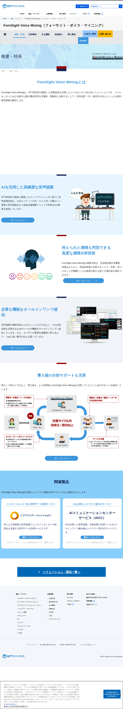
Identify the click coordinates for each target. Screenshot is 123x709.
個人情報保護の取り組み (48, 645)
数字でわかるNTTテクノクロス (96, 597)
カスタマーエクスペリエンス (27, 598)
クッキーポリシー (10, 704)
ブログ (70, 604)
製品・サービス (16, 19)
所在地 (51, 612)
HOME (4, 19)
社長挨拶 (52, 598)
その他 (20, 633)
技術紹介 (58, 34)
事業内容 (52, 608)
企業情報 (50, 594)
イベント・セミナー (73, 601)
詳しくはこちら (19, 220)
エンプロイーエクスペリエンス (28, 601)
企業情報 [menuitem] (49, 15)
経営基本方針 (53, 601)
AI (18, 619)
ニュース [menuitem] (73, 15)
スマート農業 (22, 612)
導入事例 (72, 34)
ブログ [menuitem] (86, 13)
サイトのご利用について (88, 645)
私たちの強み (90, 594)
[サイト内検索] (111, 6)
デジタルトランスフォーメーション (29, 605)
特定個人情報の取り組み (68, 645)
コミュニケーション (24, 626)
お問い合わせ (105, 34)
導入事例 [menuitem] (62, 13)
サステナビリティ (55, 619)
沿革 (50, 615)
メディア (20, 622)
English (95, 6)
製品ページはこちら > (30, 537)
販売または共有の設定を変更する (16, 706)
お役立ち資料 (90, 34)
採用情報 (90, 601)
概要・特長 (19, 34)
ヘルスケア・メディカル (26, 608)
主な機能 (45, 34)
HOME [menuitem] (22, 13)
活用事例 (32, 34)
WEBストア (91, 604)
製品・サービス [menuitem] (34, 15)
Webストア (82, 6)
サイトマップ (31, 645)
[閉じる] (120, 695)
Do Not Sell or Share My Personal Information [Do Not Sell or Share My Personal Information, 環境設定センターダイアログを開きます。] (112, 694)
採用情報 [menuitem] (98, 13)
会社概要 (52, 605)
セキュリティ (22, 615)
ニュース (70, 597)
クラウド (20, 629)
